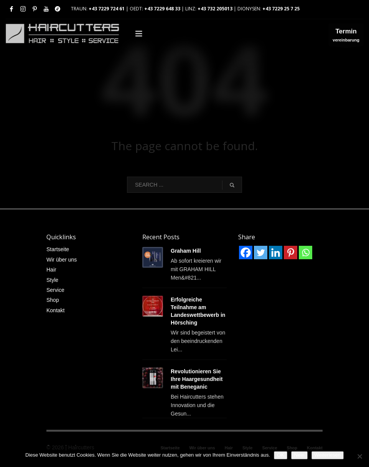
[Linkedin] (275, 252)
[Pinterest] (290, 252)
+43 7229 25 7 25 (281, 8)
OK (280, 455)
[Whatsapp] (305, 252)
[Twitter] (260, 252)
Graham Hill (186, 251)
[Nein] (359, 456)
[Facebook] (245, 252)
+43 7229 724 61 (107, 8)
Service (55, 290)
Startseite (57, 249)
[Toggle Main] (221, 34)
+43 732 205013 (215, 8)
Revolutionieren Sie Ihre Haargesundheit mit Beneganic (196, 379)
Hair (51, 270)
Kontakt (55, 310)
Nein (299, 455)
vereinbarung (346, 36)
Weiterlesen (328, 455)
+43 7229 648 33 (162, 8)
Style (52, 280)
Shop (52, 300)
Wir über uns (61, 260)
